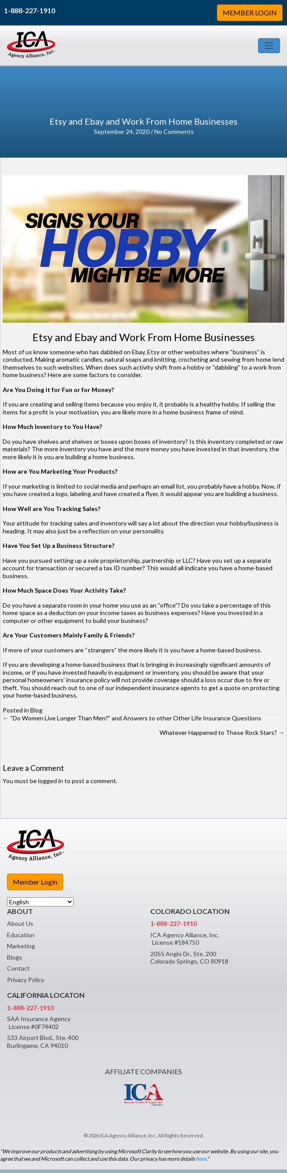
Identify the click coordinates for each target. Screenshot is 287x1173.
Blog (36, 710)
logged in (50, 780)
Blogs (14, 957)
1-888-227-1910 (29, 10)
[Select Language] (40, 902)
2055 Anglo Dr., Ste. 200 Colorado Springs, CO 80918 (189, 957)
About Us (20, 923)
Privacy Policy (25, 979)
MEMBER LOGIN (250, 12)
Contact (18, 968)
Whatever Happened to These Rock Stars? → (221, 732)
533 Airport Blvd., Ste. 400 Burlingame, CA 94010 (42, 1041)
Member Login (35, 882)
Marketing (21, 946)
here (201, 1158)
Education (21, 935)
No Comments (174, 131)
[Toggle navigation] (269, 45)
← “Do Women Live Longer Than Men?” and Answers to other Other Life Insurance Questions (132, 718)
